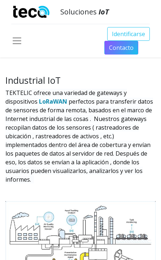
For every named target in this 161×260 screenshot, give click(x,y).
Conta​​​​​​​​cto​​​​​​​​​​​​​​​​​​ (121, 48)
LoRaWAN (54, 101)
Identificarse (128, 34)
